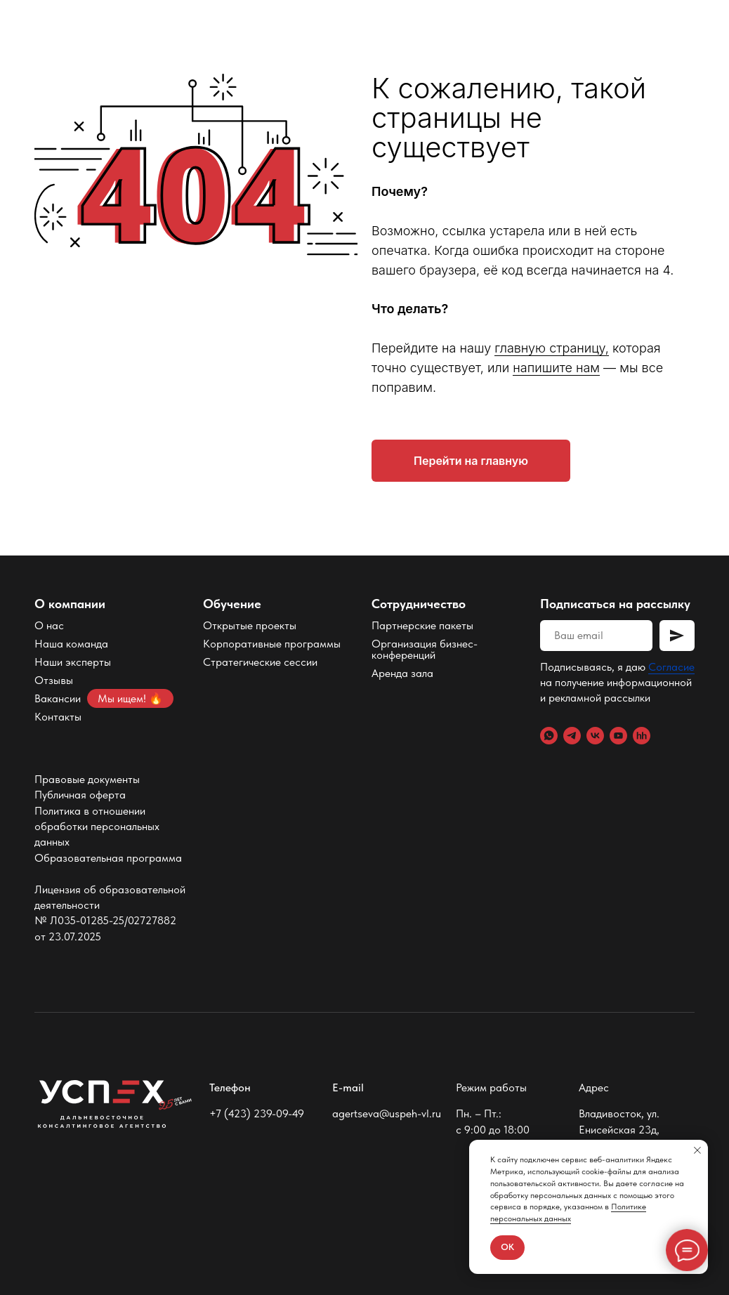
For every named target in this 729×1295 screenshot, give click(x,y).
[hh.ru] (641, 735)
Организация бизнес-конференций (425, 649)
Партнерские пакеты (422, 625)
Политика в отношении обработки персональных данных (96, 826)
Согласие (671, 666)
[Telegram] (572, 735)
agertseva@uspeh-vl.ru (386, 1113)
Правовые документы (87, 779)
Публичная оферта (80, 794)
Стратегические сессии (260, 662)
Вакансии (57, 698)
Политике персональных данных (568, 1212)
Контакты (57, 716)
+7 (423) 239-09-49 (256, 1113)
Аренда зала (402, 673)
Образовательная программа (108, 858)
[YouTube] (618, 735)
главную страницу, (551, 348)
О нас (49, 625)
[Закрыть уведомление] (697, 1150)
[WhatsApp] (549, 735)
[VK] (595, 735)
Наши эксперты (72, 662)
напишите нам (556, 367)
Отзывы (53, 680)
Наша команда (71, 643)
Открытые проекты (249, 625)
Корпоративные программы (272, 643)
